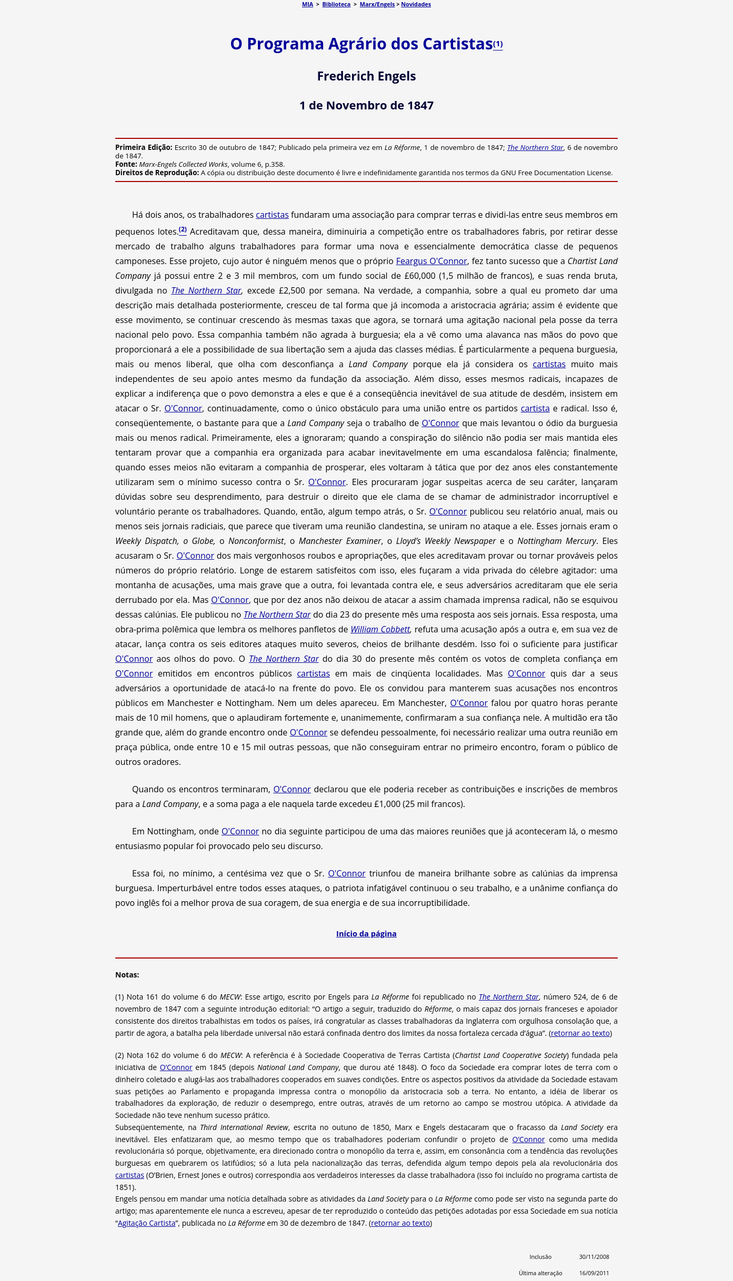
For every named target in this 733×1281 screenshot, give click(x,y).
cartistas (272, 214)
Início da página (366, 933)
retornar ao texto (580, 1033)
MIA (307, 4)
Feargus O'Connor (431, 261)
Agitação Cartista (147, 1223)
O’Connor (176, 1067)
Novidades (416, 4)
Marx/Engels (377, 4)
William (364, 629)
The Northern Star (535, 147)
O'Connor (183, 408)
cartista (535, 408)
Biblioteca (337, 4)
